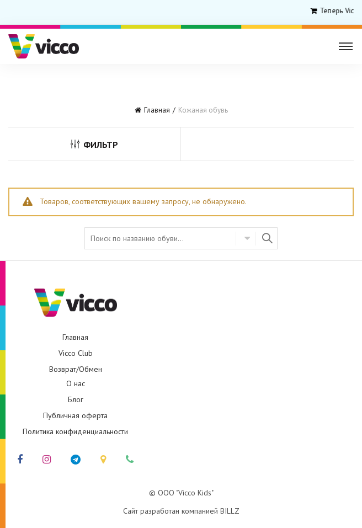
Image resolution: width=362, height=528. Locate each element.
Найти (266, 238)
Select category (245, 238)
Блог (75, 399)
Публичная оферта (75, 415)
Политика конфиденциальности (75, 431)
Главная (157, 110)
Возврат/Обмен (75, 369)
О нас (75, 383)
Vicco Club (75, 353)
